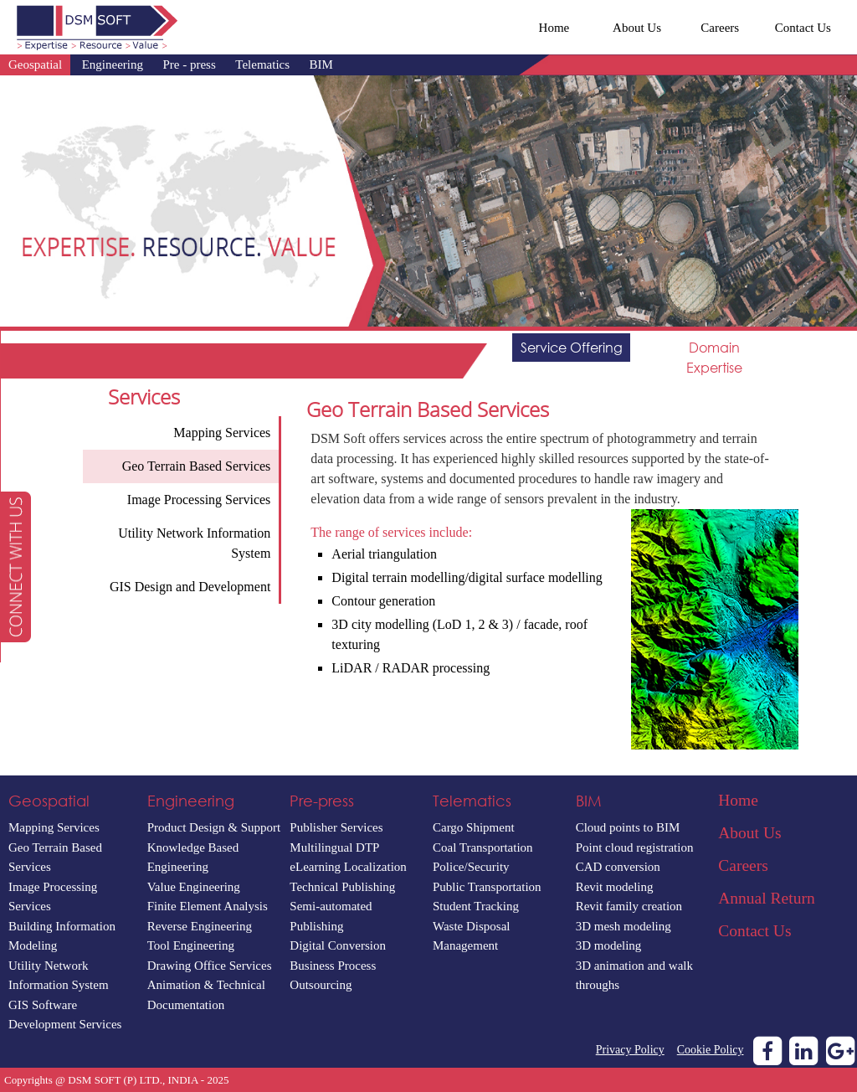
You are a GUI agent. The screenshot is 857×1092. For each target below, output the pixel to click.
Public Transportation (487, 887)
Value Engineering (193, 887)
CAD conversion (618, 866)
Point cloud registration (635, 847)
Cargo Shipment (474, 827)
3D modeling (609, 945)
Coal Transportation (483, 847)
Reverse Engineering (199, 926)
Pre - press (188, 64)
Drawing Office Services (209, 965)
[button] (15, 567)
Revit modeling (615, 887)
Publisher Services (336, 827)
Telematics (262, 64)
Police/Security (471, 866)
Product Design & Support (214, 827)
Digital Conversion (338, 945)
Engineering (112, 64)
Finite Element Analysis (207, 906)
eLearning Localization (348, 866)
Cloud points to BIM (628, 827)
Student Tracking (476, 906)
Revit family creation (629, 906)
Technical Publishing (342, 887)
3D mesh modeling (623, 926)
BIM (321, 64)
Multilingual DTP (334, 847)
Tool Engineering (190, 945)
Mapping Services (54, 827)
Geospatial (35, 64)
